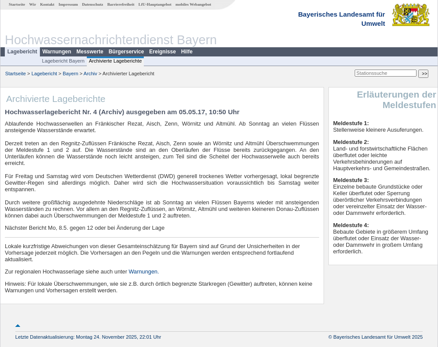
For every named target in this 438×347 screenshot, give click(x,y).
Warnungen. (144, 271)
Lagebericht (22, 52)
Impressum (68, 4)
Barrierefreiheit (121, 4)
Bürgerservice (126, 52)
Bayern (70, 73)
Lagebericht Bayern (63, 60)
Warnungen (57, 52)
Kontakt (47, 4)
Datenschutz (92, 4)
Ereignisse (162, 52)
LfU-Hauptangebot (155, 4)
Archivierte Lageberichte (115, 60)
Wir (32, 4)
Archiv (90, 73)
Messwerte (89, 52)
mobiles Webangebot (193, 4)
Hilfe (186, 52)
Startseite (17, 4)
